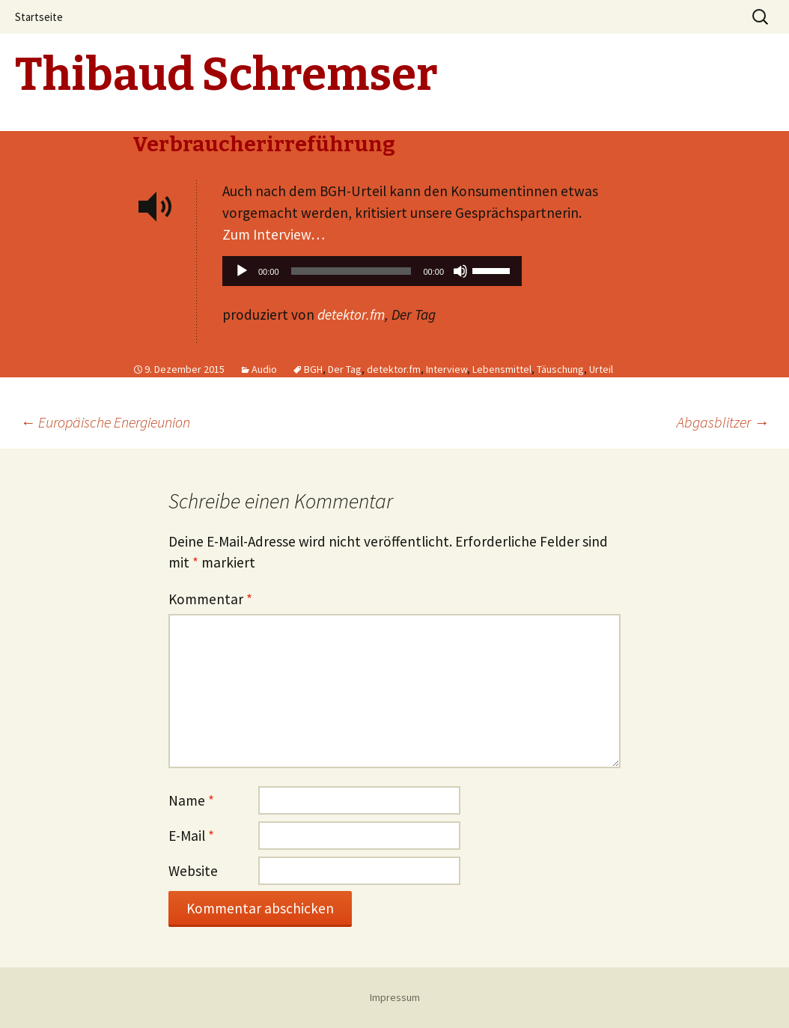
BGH (313, 369)
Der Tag (345, 369)
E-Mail (191, 836)
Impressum (395, 997)
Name (191, 800)
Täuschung (560, 369)
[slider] (351, 271)
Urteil (601, 369)
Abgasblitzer (723, 422)
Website (193, 871)
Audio (264, 369)
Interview (446, 369)
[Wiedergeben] (241, 271)
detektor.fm (351, 314)
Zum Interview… (273, 234)
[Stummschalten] (460, 271)
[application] (372, 275)
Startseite (39, 17)
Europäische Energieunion (105, 422)
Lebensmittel (501, 369)
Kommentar (210, 599)
